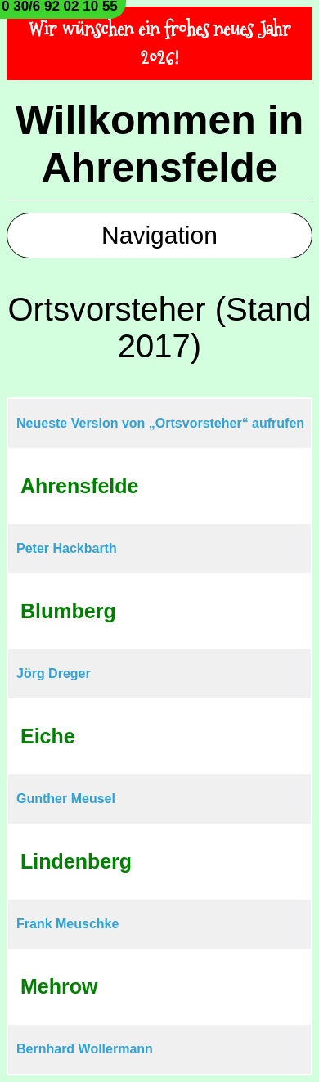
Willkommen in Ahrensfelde (159, 144)
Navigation (159, 235)
